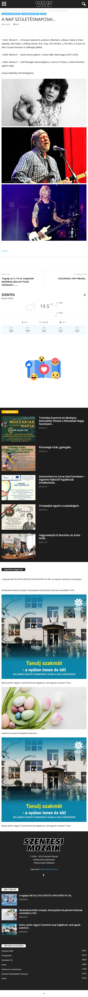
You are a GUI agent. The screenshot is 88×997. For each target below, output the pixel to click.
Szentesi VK (7, 960)
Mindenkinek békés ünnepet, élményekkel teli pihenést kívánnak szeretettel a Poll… (39, 590)
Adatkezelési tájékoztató (44, 859)
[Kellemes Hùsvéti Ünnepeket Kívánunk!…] (44, 708)
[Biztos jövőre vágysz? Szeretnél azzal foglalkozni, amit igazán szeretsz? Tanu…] (44, 636)
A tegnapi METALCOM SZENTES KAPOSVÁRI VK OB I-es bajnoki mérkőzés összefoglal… (42, 579)
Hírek (43, 14)
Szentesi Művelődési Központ (15, 974)
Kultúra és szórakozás (19, 11)
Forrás (5, 251)
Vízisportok (6, 955)
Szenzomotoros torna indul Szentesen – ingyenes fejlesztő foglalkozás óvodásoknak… (62, 479)
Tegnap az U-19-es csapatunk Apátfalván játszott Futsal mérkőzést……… (18, 281)
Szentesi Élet (7, 951)
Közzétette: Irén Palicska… (72, 278)
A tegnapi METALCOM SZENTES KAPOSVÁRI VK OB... (45, 895)
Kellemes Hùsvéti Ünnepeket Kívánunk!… (20, 733)
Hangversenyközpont (37, 11)
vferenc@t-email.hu (49, 869)
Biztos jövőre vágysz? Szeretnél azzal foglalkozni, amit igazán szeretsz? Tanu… (37, 683)
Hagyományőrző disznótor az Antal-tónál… (60, 537)
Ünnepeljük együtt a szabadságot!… (59, 505)
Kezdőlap (5, 11)
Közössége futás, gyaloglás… (55, 447)
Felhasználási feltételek (44, 863)
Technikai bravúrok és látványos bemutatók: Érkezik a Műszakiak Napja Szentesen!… (61, 421)
